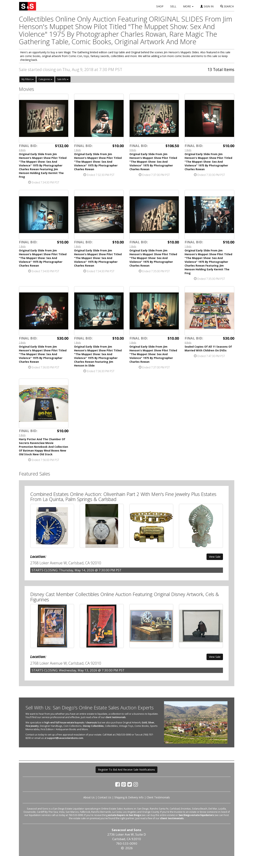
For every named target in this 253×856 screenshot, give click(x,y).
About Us (89, 797)
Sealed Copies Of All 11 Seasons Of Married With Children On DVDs (208, 348)
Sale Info (62, 79)
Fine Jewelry (32, 726)
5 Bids (22, 435)
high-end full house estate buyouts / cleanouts (70, 722)
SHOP (159, 6)
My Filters (28, 79)
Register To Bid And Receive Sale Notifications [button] (126, 769)
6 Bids (22, 150)
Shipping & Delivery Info (129, 797)
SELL (173, 6)
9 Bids (132, 150)
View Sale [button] (215, 556)
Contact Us (104, 797)
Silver (151, 722)
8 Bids (188, 342)
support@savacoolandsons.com (65, 738)
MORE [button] (188, 6)
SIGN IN (207, 6)
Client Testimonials (158, 797)
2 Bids (22, 342)
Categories (45, 79)
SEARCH (227, 6)
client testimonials (115, 717)
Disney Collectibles (93, 726)
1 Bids (77, 150)
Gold (144, 722)
